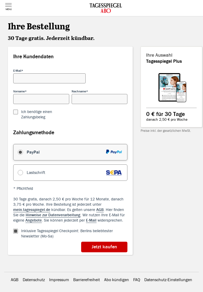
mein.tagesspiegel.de (31, 210)
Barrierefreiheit (86, 279)
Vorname (19, 91)
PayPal (33, 152)
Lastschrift (36, 172)
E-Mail (17, 71)
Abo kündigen (116, 279)
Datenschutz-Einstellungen (168, 279)
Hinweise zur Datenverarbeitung (53, 215)
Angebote (33, 220)
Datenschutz (34, 279)
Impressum (59, 279)
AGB (100, 210)
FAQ (136, 279)
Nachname (79, 91)
